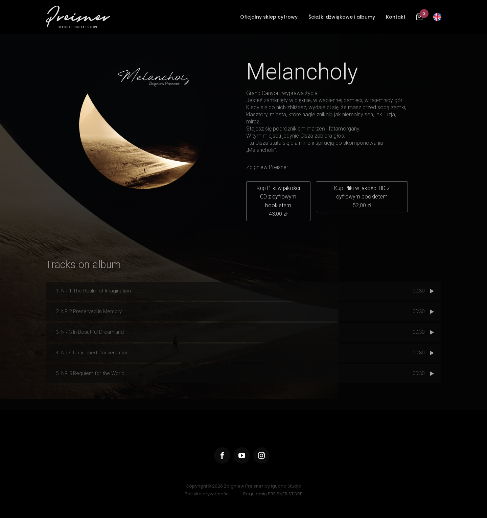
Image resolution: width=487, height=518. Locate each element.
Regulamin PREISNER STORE (272, 494)
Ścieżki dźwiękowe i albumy (341, 17)
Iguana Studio (286, 486)
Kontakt (395, 17)
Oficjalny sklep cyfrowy (269, 17)
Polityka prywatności (207, 494)
